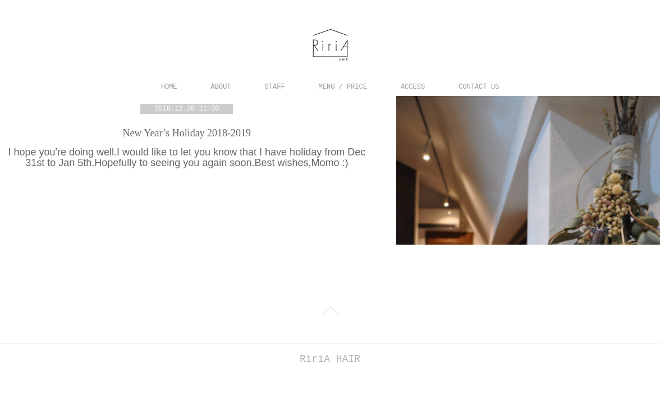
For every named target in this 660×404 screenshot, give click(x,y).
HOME (169, 87)
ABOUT (221, 87)
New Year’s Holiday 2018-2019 (186, 133)
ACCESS (413, 87)
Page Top (330, 311)
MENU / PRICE (343, 87)
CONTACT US (479, 87)
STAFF (275, 87)
